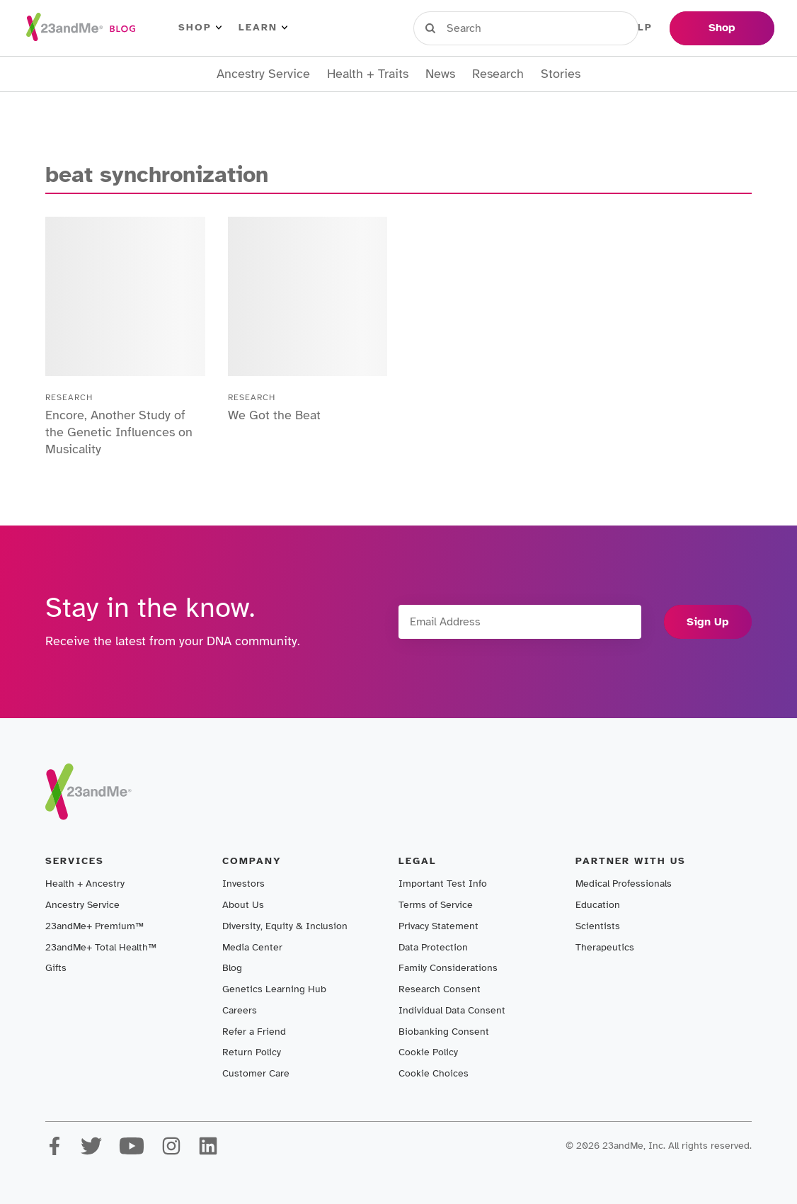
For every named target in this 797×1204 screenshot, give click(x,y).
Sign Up (708, 622)
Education (597, 905)
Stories (560, 74)
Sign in (478, 27)
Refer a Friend (254, 1032)
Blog (232, 968)
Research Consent (439, 989)
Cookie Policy (428, 1052)
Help (637, 27)
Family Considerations (448, 968)
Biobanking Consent (443, 1032)
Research (498, 74)
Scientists (597, 926)
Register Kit (562, 27)
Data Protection (433, 947)
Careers (239, 1010)
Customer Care (255, 1073)
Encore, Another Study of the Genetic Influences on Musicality (119, 432)
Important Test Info (442, 884)
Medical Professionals (623, 884)
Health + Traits (367, 74)
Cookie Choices (433, 1073)
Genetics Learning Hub (274, 989)
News (440, 74)
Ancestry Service (263, 74)
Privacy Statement (438, 926)
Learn (263, 27)
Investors (243, 884)
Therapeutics (604, 947)
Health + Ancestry (85, 884)
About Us (243, 905)
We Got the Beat (274, 415)
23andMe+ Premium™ (94, 926)
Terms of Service (435, 905)
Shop (200, 27)
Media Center (252, 947)
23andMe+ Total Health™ (100, 947)
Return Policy (251, 1052)
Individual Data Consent (451, 1010)
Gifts (56, 968)
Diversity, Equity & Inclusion (285, 926)
